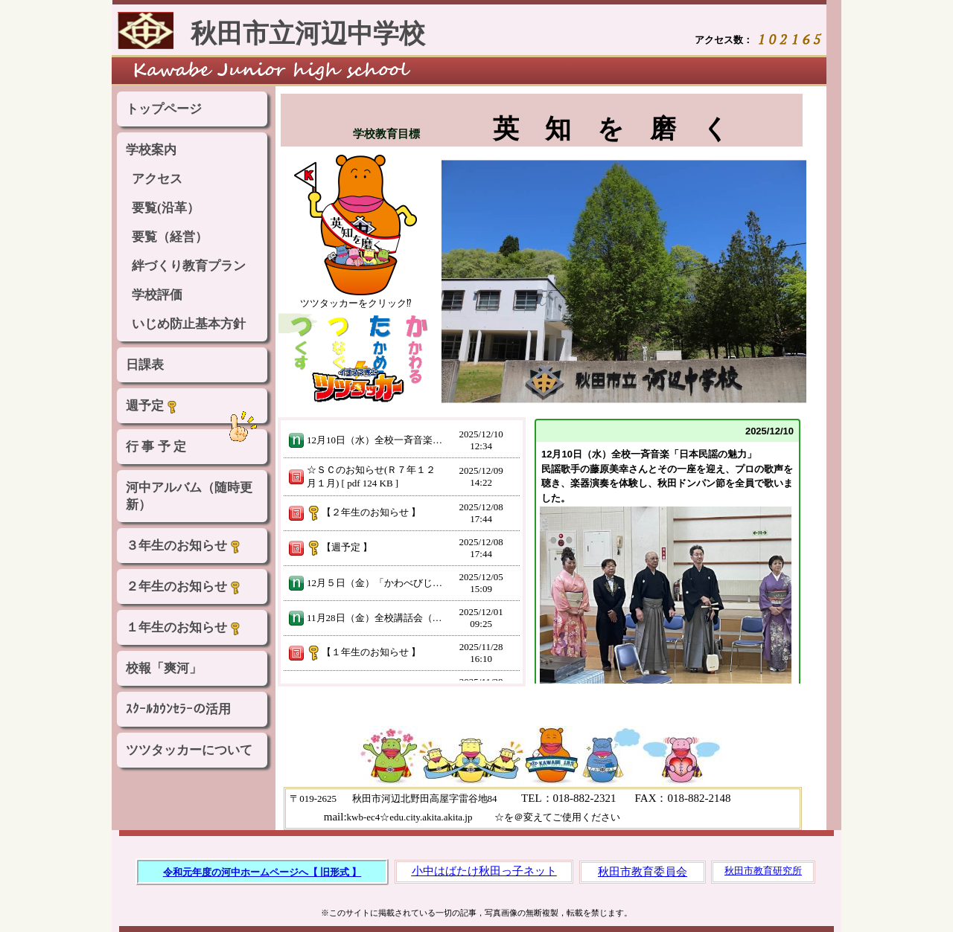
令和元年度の (192, 872)
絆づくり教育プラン (189, 266)
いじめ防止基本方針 (189, 324)
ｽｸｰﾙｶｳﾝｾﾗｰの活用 (178, 709)
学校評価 (157, 295)
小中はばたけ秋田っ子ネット (484, 871)
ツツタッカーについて (189, 750)
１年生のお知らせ (184, 627)
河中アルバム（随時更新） (189, 496)
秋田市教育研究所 (763, 870)
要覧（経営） (170, 237)
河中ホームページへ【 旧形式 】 (291, 872)
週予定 (152, 406)
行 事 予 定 (156, 447)
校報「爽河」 (164, 668)
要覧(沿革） (166, 208)
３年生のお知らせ (184, 546)
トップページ (164, 109)
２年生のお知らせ (184, 586)
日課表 (145, 365)
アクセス (157, 179)
